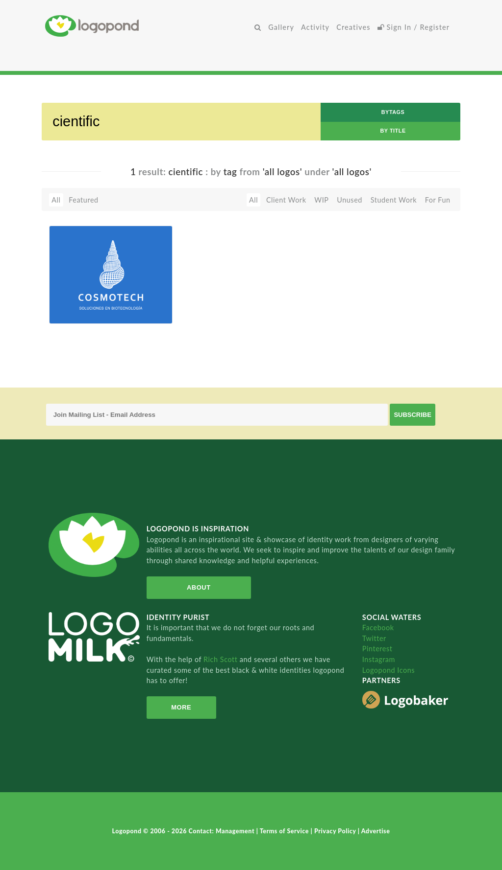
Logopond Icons (388, 670)
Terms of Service (285, 831)
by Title (392, 131)
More (181, 707)
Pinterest (377, 648)
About (199, 587)
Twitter (374, 638)
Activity (315, 27)
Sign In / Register (413, 27)
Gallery (281, 27)
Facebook (378, 627)
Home (148, 26)
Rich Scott (221, 659)
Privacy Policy (336, 831)
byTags (393, 112)
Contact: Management (222, 831)
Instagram (378, 659)
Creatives (353, 27)
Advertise (375, 831)
